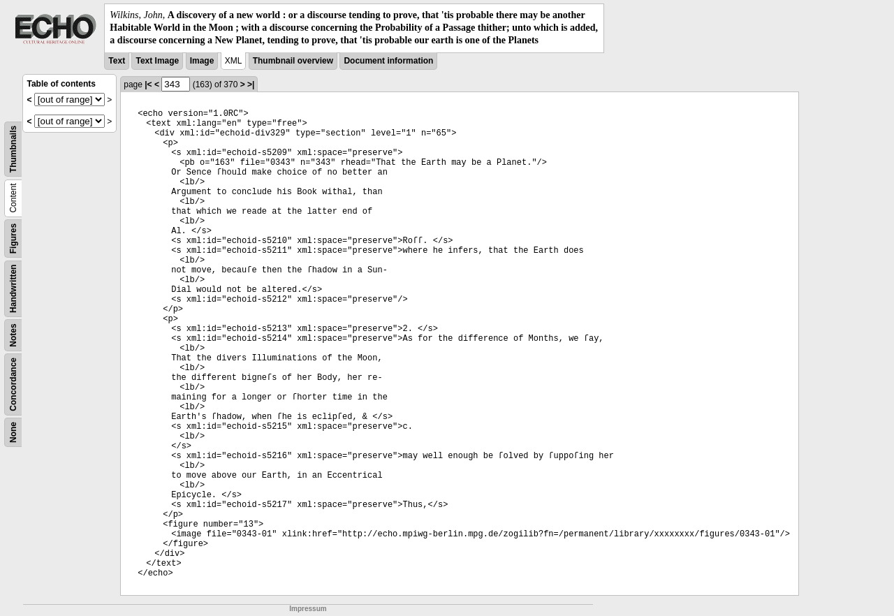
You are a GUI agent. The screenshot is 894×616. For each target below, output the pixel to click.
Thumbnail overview (293, 61)
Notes (13, 334)
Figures (13, 238)
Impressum (307, 609)
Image (202, 61)
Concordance (13, 384)
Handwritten (13, 288)
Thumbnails (13, 148)
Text (116, 61)
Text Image (157, 61)
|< (148, 84)
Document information (388, 61)
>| (250, 84)
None (13, 432)
